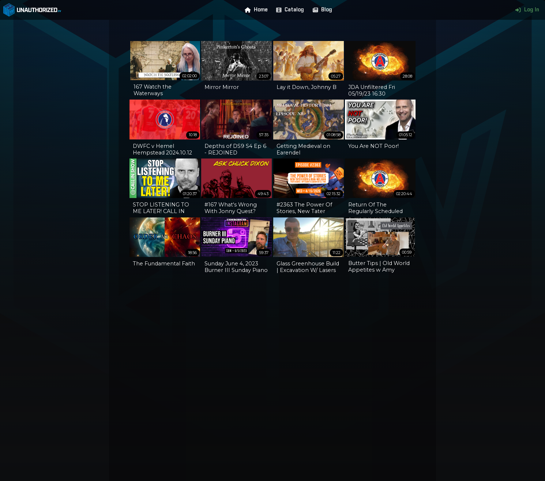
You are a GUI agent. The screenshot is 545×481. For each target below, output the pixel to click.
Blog (320, 9)
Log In (525, 9)
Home (254, 9)
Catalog (288, 9)
